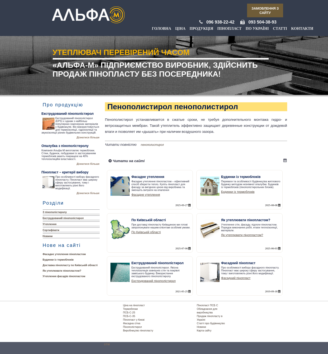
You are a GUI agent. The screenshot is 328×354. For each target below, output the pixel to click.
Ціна (180, 28)
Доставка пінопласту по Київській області (70, 265)
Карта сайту (204, 330)
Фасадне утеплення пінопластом (64, 254)
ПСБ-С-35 (129, 316)
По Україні (257, 28)
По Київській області (146, 232)
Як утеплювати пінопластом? (62, 270)
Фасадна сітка (131, 323)
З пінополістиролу (55, 212)
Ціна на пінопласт (134, 305)
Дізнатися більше (88, 137)
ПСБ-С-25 (129, 312)
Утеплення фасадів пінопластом (64, 276)
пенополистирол (152, 144)
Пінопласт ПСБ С (207, 305)
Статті (280, 28)
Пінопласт (229, 28)
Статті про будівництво (211, 323)
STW (107, 344)
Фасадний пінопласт (235, 278)
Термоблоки (130, 308)
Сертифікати (51, 230)
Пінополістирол (132, 326)
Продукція (201, 28)
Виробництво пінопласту (138, 330)
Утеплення (50, 224)
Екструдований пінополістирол (63, 218)
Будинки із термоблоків (58, 259)
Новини (48, 236)
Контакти (302, 28)
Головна (161, 28)
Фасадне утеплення (145, 194)
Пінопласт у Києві (134, 319)
